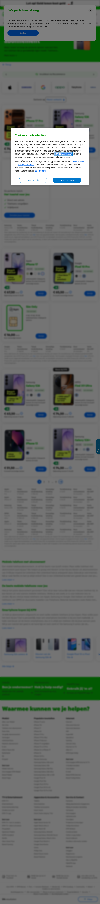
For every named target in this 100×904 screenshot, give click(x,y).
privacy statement (26, 164)
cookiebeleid (79, 161)
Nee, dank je (33, 180)
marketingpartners (63, 154)
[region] (50, 156)
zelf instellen (41, 171)
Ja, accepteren (67, 180)
